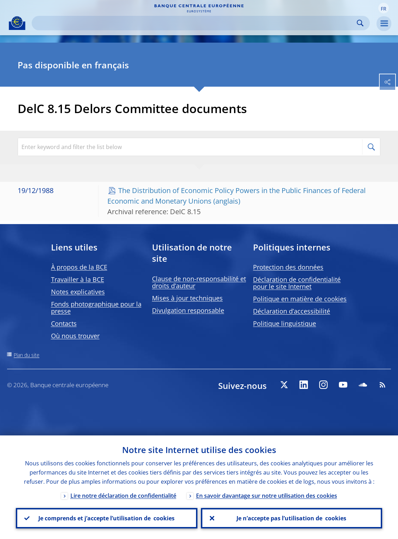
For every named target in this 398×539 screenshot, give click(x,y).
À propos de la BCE (79, 267)
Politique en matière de (300, 299)
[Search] (195, 23)
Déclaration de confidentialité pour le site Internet (297, 283)
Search (360, 23)
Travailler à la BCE (77, 279)
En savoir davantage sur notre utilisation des (266, 496)
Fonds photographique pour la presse (96, 307)
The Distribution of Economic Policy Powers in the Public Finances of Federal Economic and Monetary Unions (236, 196)
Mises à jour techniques (187, 298)
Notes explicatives (78, 291)
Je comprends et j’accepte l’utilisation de (106, 518)
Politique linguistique (284, 323)
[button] (383, 8)
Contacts (64, 323)
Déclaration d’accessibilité (291, 311)
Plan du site (26, 355)
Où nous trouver (75, 336)
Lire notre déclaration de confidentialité (123, 496)
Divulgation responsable (188, 310)
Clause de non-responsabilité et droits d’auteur (199, 282)
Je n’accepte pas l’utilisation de (291, 518)
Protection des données (288, 267)
